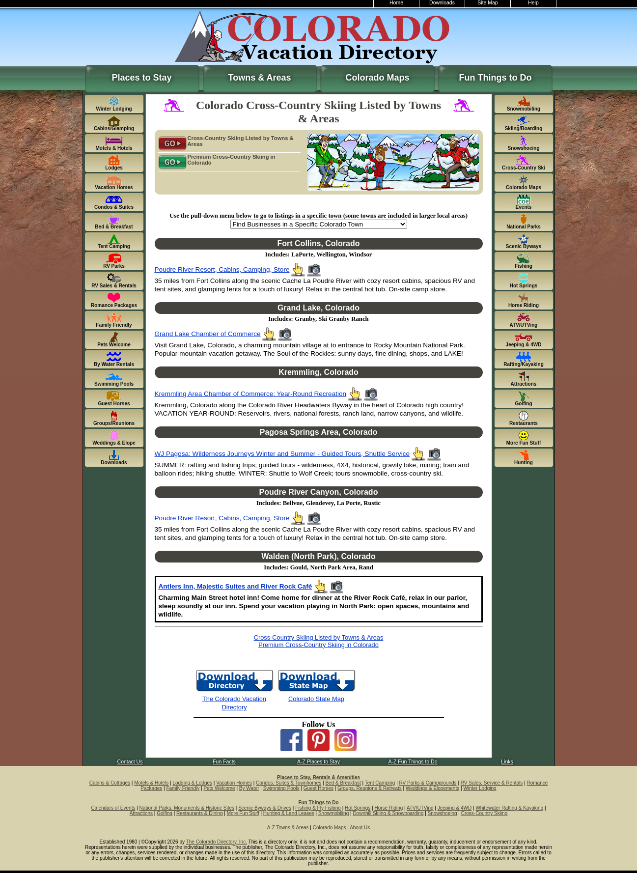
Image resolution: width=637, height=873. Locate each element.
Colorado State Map (316, 699)
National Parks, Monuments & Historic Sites (186, 808)
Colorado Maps (377, 78)
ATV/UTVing (420, 808)
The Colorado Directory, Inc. (216, 842)
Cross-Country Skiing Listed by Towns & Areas (226, 141)
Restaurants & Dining (199, 813)
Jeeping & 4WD (454, 808)
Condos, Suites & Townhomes (288, 783)
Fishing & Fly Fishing (318, 808)
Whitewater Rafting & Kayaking (509, 808)
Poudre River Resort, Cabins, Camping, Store (222, 269)
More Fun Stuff (243, 813)
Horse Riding (389, 808)
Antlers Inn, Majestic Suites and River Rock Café (235, 586)
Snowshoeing (442, 813)
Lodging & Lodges (192, 783)
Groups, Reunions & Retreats (369, 788)
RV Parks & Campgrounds (428, 783)
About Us (360, 827)
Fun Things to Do (495, 78)
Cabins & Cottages (109, 783)
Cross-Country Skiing (484, 813)
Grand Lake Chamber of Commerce (208, 334)
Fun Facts (224, 761)
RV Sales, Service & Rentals (492, 783)
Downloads (442, 2)
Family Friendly (182, 788)
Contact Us (130, 761)
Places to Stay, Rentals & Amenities (318, 777)
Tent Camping (380, 783)
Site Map (487, 2)
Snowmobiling (333, 813)
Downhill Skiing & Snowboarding (388, 813)
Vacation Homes (234, 783)
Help (533, 2)
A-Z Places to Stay (318, 761)
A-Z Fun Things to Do (412, 761)
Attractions (141, 813)
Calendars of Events (113, 808)
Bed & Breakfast (342, 783)
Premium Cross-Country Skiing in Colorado (217, 160)
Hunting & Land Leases (288, 813)
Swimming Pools (281, 788)
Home (396, 2)
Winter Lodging (479, 788)
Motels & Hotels (151, 783)
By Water (249, 788)
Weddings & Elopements (432, 788)
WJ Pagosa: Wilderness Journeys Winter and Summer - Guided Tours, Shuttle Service (282, 453)
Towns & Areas (259, 78)
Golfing (164, 813)
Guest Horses (318, 788)
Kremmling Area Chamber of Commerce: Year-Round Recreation (251, 393)
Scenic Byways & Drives (264, 808)
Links (507, 761)
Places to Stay (141, 78)
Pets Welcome (219, 788)
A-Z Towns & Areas (288, 827)
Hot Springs (357, 808)
